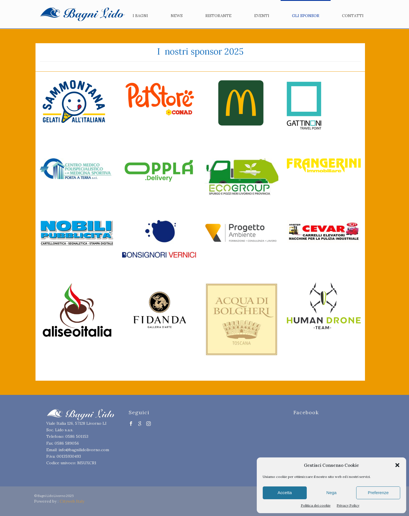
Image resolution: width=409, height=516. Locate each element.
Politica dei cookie (316, 505)
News (177, 15)
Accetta (284, 492)
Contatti (353, 15)
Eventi (261, 15)
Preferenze (378, 492)
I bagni (140, 15)
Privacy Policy (348, 505)
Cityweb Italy (72, 501)
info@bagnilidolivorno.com (84, 449)
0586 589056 (67, 443)
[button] (397, 465)
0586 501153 (76, 436)
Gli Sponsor (305, 15)
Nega (331, 492)
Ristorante (218, 15)
